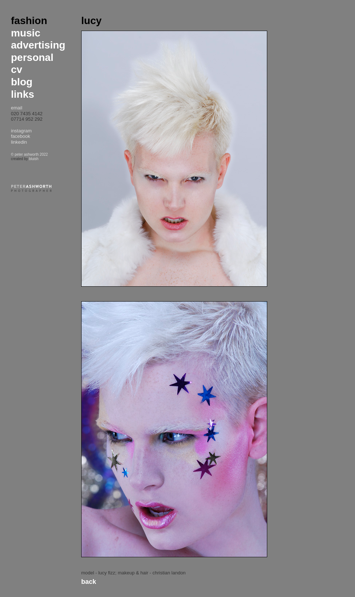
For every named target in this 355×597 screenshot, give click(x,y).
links (22, 94)
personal (32, 57)
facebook (20, 136)
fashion (29, 20)
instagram (21, 130)
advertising (38, 45)
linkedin (19, 142)
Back (88, 581)
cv (16, 69)
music (25, 33)
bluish (33, 159)
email (16, 108)
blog (21, 82)
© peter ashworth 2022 (29, 154)
